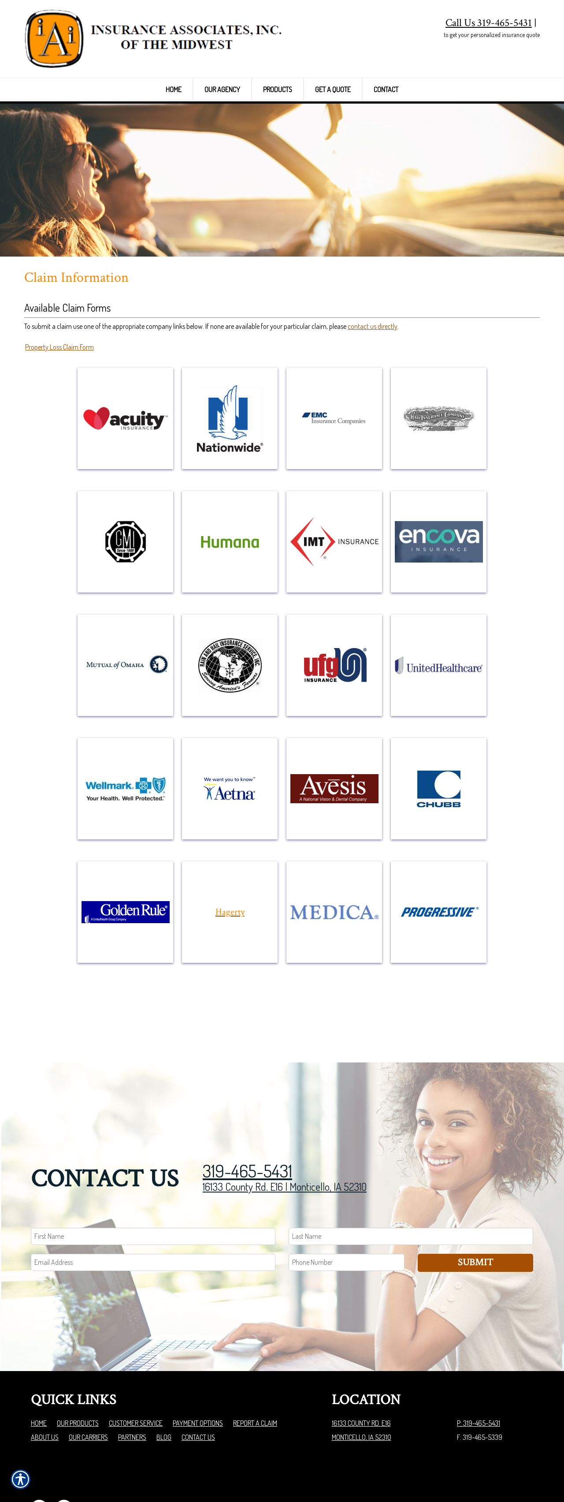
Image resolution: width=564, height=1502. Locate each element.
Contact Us (198, 1389)
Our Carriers (88, 1389)
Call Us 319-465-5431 (488, 23)
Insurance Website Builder (498, 1472)
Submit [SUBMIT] (475, 1214)
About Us (45, 1389)
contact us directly (372, 353)
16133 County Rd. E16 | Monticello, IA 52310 (285, 1138)
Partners (132, 1389)
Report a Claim (255, 1375)
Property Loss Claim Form (59, 374)
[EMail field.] (153, 1214)
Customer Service (136, 1375)
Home (39, 1375)
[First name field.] (153, 1188)
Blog (163, 1389)
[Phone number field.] (346, 1214)
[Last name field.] (411, 1188)
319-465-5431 (247, 1122)
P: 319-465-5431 (478, 1375)
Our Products (78, 1375)
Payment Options (198, 1375)
